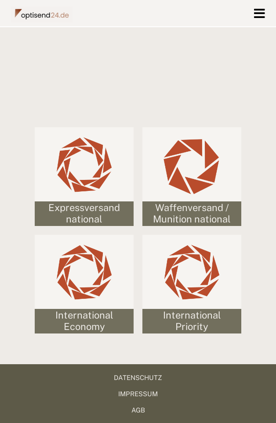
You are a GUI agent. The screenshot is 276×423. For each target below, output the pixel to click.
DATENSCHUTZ (138, 377)
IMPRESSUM (138, 394)
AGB (138, 410)
